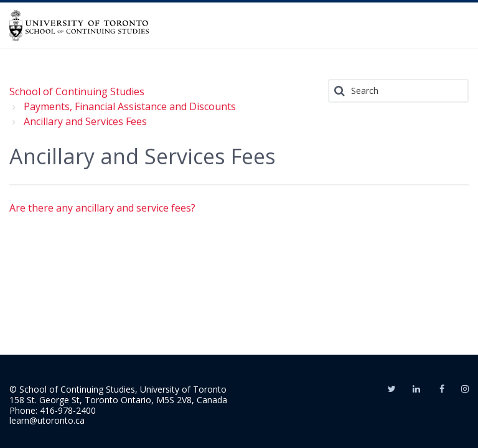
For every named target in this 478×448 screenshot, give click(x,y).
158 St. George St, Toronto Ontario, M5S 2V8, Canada (118, 400)
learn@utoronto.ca (47, 420)
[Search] (398, 91)
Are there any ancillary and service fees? (102, 208)
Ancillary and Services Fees (85, 121)
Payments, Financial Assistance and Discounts (130, 106)
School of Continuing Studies (76, 91)
